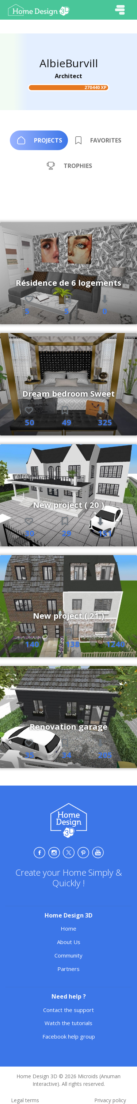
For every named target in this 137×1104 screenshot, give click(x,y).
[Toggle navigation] (120, 10)
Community (68, 955)
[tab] (39, 140)
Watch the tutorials (68, 1023)
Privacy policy (110, 1100)
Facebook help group (68, 1036)
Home (68, 928)
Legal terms (25, 1100)
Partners (68, 968)
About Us (68, 942)
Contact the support (68, 1009)
